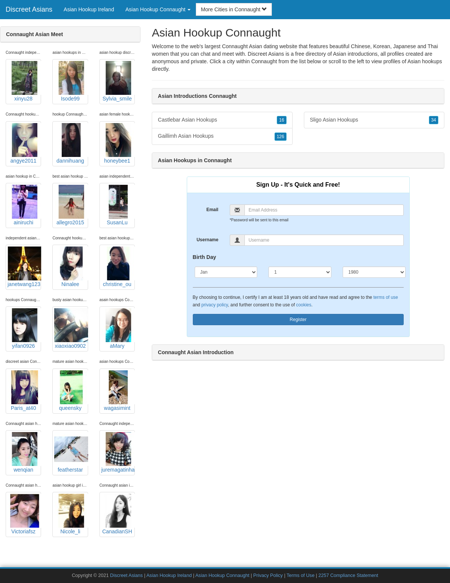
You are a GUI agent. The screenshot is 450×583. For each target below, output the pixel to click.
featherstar (71, 452)
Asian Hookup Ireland (89, 9)
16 (281, 120)
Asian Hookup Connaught (222, 575)
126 (280, 136)
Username (207, 239)
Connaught (264, 61)
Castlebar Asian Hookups (222, 120)
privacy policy (214, 304)
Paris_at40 (24, 390)
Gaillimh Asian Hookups (222, 136)
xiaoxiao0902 (71, 328)
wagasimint (118, 390)
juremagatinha (118, 452)
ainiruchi (24, 205)
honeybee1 (118, 143)
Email (212, 209)
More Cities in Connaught (234, 9)
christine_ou (118, 267)
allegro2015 (71, 205)
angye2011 (24, 143)
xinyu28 (24, 81)
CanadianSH (118, 514)
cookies (303, 304)
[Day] (299, 272)
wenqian (24, 452)
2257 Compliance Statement (348, 575)
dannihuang (71, 143)
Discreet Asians (29, 9)
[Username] (324, 240)
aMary (118, 328)
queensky (71, 390)
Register (298, 319)
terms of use (385, 297)
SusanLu (118, 205)
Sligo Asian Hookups (374, 120)
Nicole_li (71, 514)
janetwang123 (24, 267)
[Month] (226, 272)
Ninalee (71, 267)
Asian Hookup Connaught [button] (158, 9)
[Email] (324, 210)
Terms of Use (300, 575)
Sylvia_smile (118, 81)
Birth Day (204, 257)
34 (433, 120)
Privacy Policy (268, 575)
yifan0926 (24, 328)
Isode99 (71, 81)
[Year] (374, 272)
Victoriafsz (24, 514)
